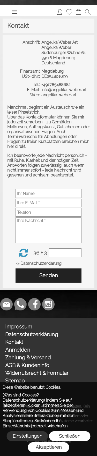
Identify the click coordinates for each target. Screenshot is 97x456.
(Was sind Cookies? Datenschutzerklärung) (24, 398)
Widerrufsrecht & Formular (37, 373)
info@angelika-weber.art (64, 89)
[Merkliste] (69, 12)
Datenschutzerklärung (31, 334)
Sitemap (15, 381)
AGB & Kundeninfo (27, 365)
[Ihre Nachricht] (48, 230)
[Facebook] (34, 304)
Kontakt (14, 342)
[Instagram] (48, 304)
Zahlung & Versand (28, 357)
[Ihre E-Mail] (48, 203)
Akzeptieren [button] (49, 447)
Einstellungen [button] (27, 436)
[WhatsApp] (20, 304)
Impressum (18, 327)
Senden (48, 275)
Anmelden (17, 350)
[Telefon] (48, 212)
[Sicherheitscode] (65, 252)
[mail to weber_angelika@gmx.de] (6, 304)
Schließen (69, 436)
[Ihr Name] (48, 193)
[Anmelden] (59, 12)
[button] (14, 12)
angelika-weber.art (59, 94)
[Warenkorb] (78, 12)
